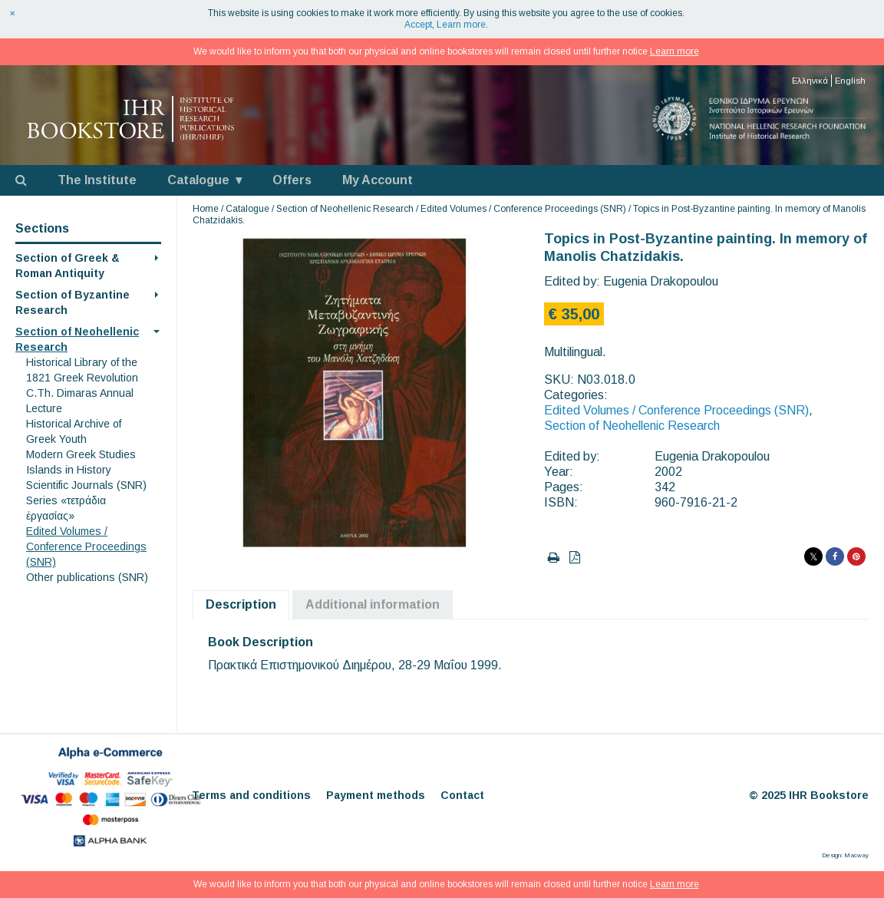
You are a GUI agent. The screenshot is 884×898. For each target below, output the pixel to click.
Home (206, 208)
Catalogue (198, 180)
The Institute (97, 180)
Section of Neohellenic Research (345, 208)
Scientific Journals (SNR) (86, 485)
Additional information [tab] (372, 604)
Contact (462, 795)
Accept (418, 24)
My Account (377, 180)
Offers (292, 180)
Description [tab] (241, 604)
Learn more (461, 24)
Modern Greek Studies (81, 454)
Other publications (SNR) (87, 577)
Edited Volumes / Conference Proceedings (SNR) (86, 546)
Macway (856, 855)
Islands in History (68, 470)
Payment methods (375, 795)
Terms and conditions (251, 795)
